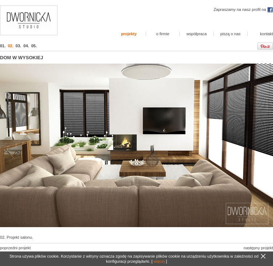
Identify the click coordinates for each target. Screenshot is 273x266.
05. (34, 46)
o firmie (162, 34)
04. (26, 46)
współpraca (196, 34)
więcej (159, 261)
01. (2, 46)
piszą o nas (230, 34)
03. (18, 46)
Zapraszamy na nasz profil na (243, 9)
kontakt (266, 34)
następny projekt (258, 248)
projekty (129, 34)
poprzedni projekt (15, 248)
